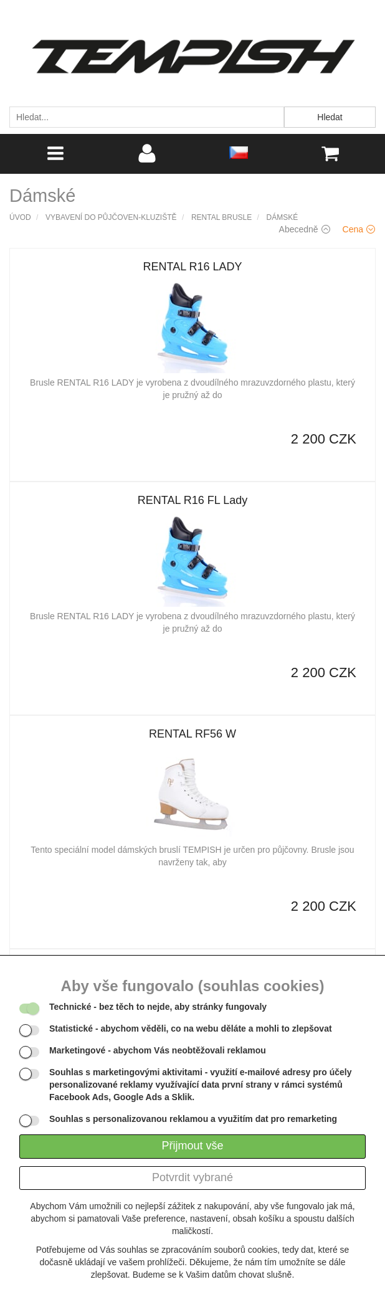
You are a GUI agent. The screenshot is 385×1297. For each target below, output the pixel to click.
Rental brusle (221, 217)
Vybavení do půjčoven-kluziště (111, 217)
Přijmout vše (192, 1145)
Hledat (329, 117)
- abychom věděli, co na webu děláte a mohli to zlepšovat (190, 1028)
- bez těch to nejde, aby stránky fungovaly (158, 1007)
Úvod (20, 217)
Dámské (282, 217)
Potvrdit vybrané (192, 1177)
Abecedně (304, 229)
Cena (359, 229)
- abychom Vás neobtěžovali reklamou (157, 1050)
